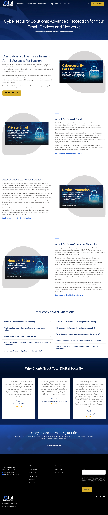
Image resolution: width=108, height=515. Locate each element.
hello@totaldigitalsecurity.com (12, 474)
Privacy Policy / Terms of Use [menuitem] (9, 503)
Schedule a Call (11, 93)
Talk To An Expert (98, 3)
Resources (42, 4)
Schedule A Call (54, 445)
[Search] (88, 4)
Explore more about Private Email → (68, 153)
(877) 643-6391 (9, 473)
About (58, 4)
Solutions (20, 4)
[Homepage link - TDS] (7, 500)
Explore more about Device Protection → (17, 218)
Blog (51, 4)
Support (66, 4)
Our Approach (31, 4)
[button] (97, 497)
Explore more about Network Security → (70, 295)
